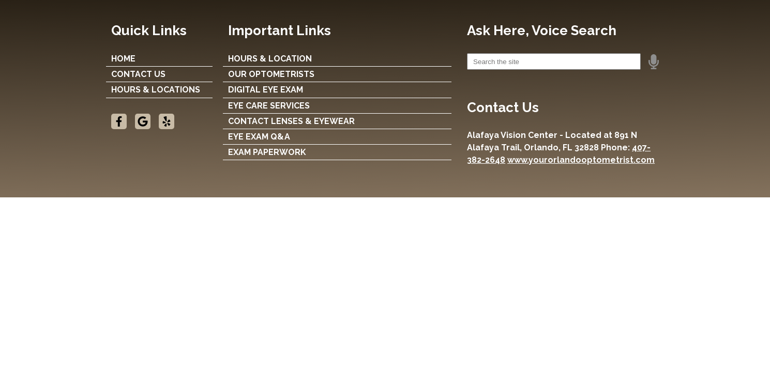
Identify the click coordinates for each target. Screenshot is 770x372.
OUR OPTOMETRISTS (271, 74)
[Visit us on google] (142, 121)
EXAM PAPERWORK (267, 152)
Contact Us (138, 74)
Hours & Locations (155, 90)
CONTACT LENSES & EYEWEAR (291, 121)
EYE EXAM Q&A (259, 137)
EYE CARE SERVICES (269, 106)
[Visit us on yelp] (166, 121)
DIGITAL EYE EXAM (265, 90)
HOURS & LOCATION (270, 59)
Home (123, 59)
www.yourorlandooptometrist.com (581, 160)
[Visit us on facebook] (119, 121)
